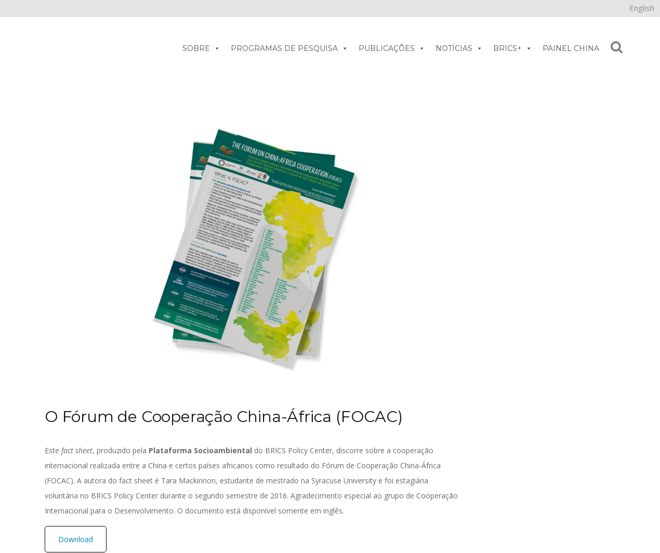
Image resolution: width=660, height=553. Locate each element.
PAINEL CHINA (571, 48)
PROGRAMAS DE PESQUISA (289, 48)
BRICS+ (512, 48)
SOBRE (201, 48)
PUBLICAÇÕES (392, 48)
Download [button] (75, 539)
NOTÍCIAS (459, 48)
